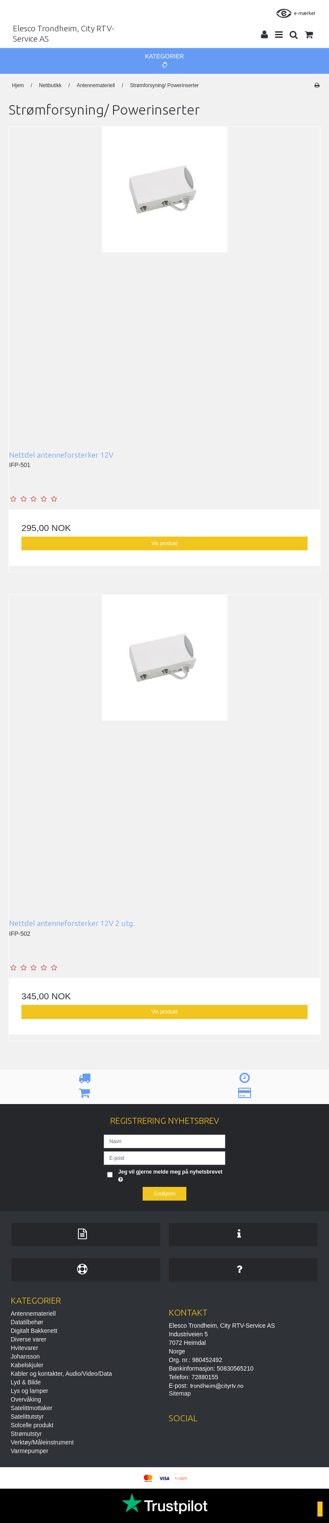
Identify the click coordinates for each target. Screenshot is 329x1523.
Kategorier (164, 60)
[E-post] (164, 1157)
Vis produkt (164, 543)
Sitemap (180, 1393)
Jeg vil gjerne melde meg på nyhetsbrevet (169, 1175)
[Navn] (164, 1140)
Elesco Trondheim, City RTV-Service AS (63, 33)
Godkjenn (164, 1194)
